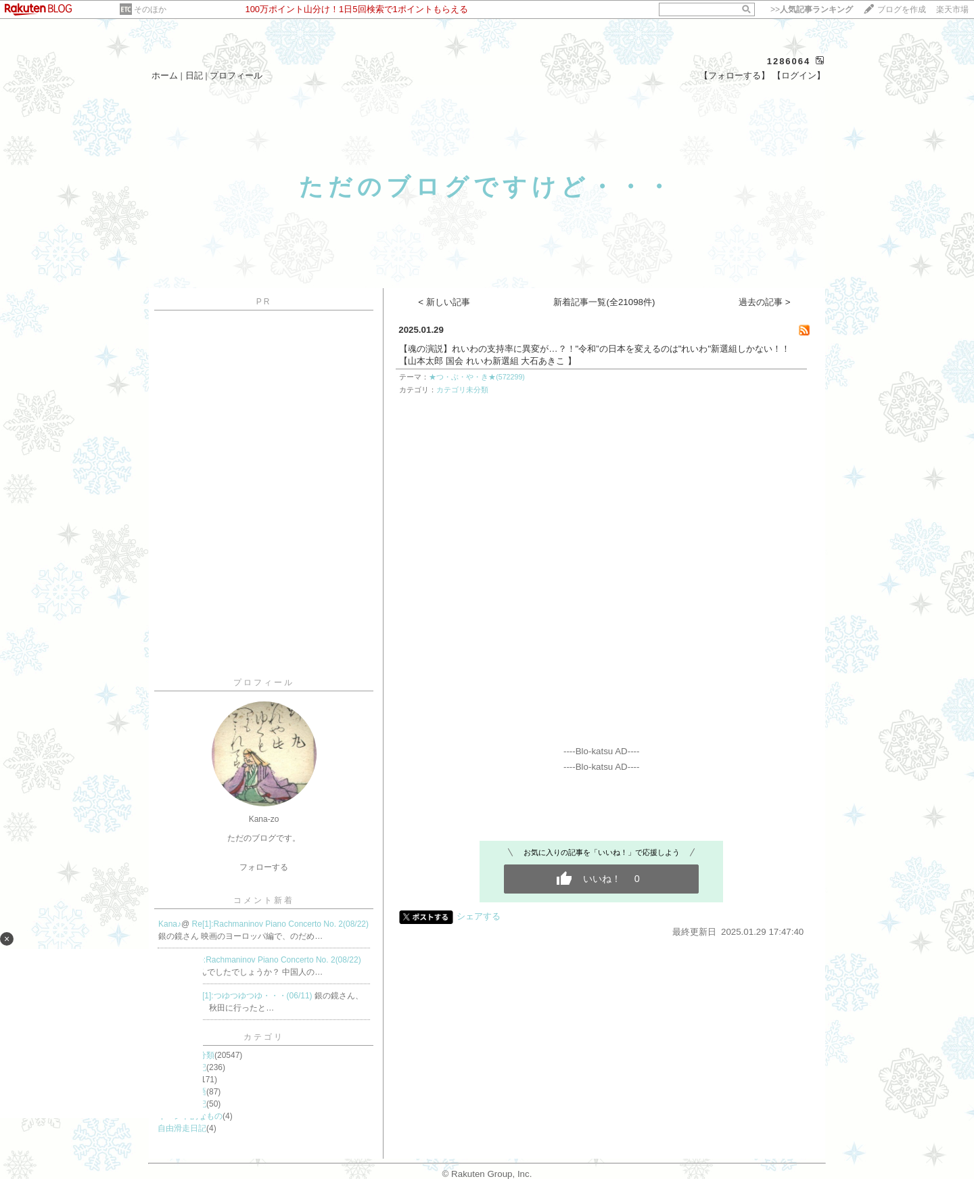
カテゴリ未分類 (462, 390)
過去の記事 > (765, 302)
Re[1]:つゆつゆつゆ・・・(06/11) (253, 995)
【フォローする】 (734, 75)
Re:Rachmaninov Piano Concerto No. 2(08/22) (277, 960)
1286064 (789, 61)
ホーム (165, 75)
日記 (194, 75)
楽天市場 (952, 9)
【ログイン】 (798, 75)
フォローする (263, 867)
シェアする (479, 916)
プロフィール (236, 75)
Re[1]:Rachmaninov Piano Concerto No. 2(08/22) (280, 924)
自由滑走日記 (182, 1128)
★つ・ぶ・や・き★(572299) (477, 377)
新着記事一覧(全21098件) (604, 302)
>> (811, 9)
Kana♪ (169, 924)
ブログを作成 (901, 9)
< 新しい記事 (444, 302)
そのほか (150, 9)
